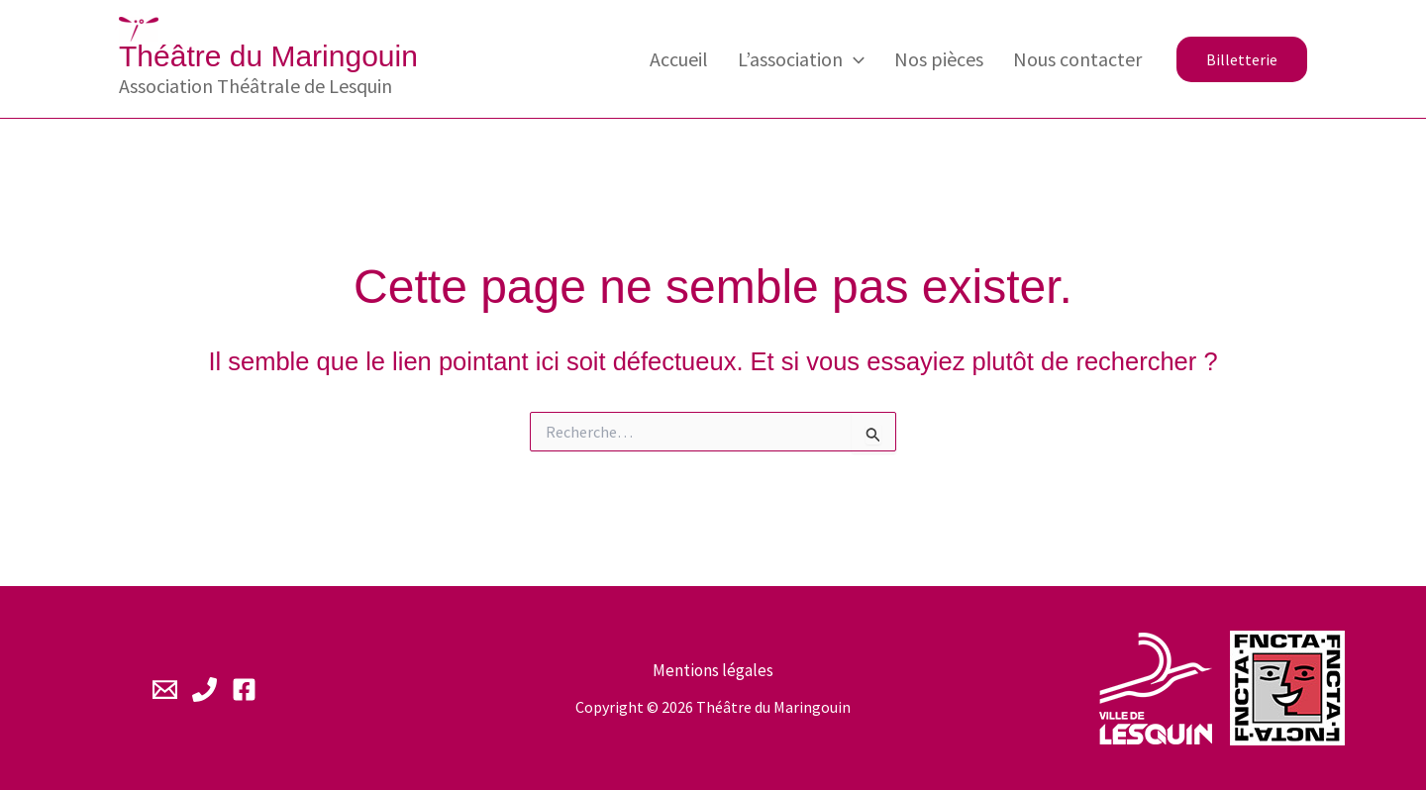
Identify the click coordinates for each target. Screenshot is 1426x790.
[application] (854, 59)
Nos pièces (938, 59)
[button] (1241, 59)
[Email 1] (165, 689)
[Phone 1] (204, 689)
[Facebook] (244, 689)
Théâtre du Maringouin (268, 56)
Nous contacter (1077, 59)
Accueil (679, 59)
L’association (801, 59)
